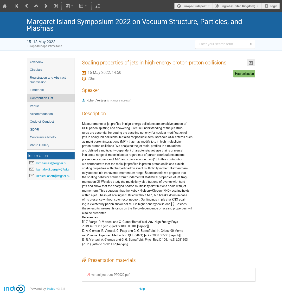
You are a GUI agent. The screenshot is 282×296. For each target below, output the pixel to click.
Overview (36, 62)
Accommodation (41, 114)
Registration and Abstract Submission (48, 80)
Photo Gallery (39, 145)
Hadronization (244, 73)
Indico (51, 289)
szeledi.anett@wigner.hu (53, 176)
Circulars (36, 69)
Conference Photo (43, 137)
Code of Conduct (42, 121)
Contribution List (41, 98)
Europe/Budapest (194, 6)
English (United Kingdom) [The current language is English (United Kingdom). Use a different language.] (238, 6)
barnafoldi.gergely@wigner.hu (56, 169)
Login (273, 6)
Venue (34, 106)
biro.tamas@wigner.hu (51, 163)
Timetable (37, 90)
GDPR (34, 129)
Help (142, 289)
